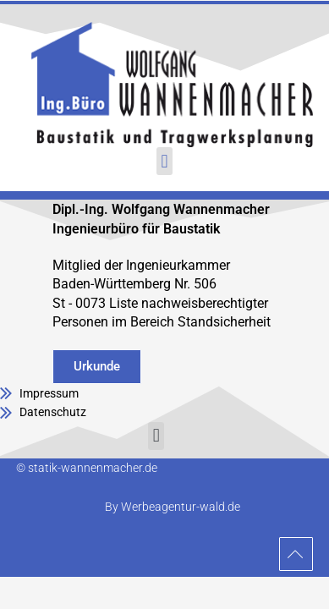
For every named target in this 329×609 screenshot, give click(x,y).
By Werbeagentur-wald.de (172, 506)
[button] (164, 161)
